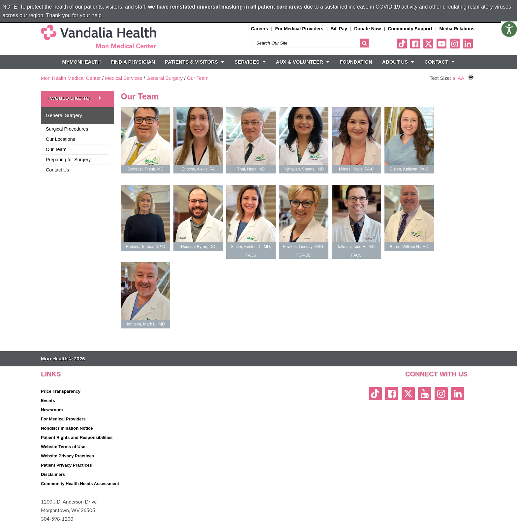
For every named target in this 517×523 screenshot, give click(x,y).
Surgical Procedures (67, 129)
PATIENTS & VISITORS (195, 62)
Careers (259, 28)
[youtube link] (441, 43)
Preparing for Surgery (68, 159)
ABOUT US (398, 62)
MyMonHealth (81, 62)
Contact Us (57, 169)
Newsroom (52, 409)
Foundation (356, 62)
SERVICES (250, 62)
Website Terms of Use (63, 446)
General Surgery (164, 78)
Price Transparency (60, 391)
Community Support (410, 28)
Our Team (198, 78)
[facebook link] (415, 43)
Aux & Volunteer (303, 62)
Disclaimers (53, 474)
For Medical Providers (299, 28)
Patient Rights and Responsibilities (76, 437)
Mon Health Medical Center (71, 78)
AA (461, 78)
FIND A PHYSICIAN (133, 62)
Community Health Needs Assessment (80, 483)
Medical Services (123, 78)
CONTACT (439, 62)
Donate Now (367, 28)
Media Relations (456, 28)
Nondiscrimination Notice (67, 428)
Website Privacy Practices (67, 455)
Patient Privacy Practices (66, 465)
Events (48, 400)
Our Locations (60, 139)
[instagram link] (455, 43)
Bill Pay (338, 28)
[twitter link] (428, 43)
